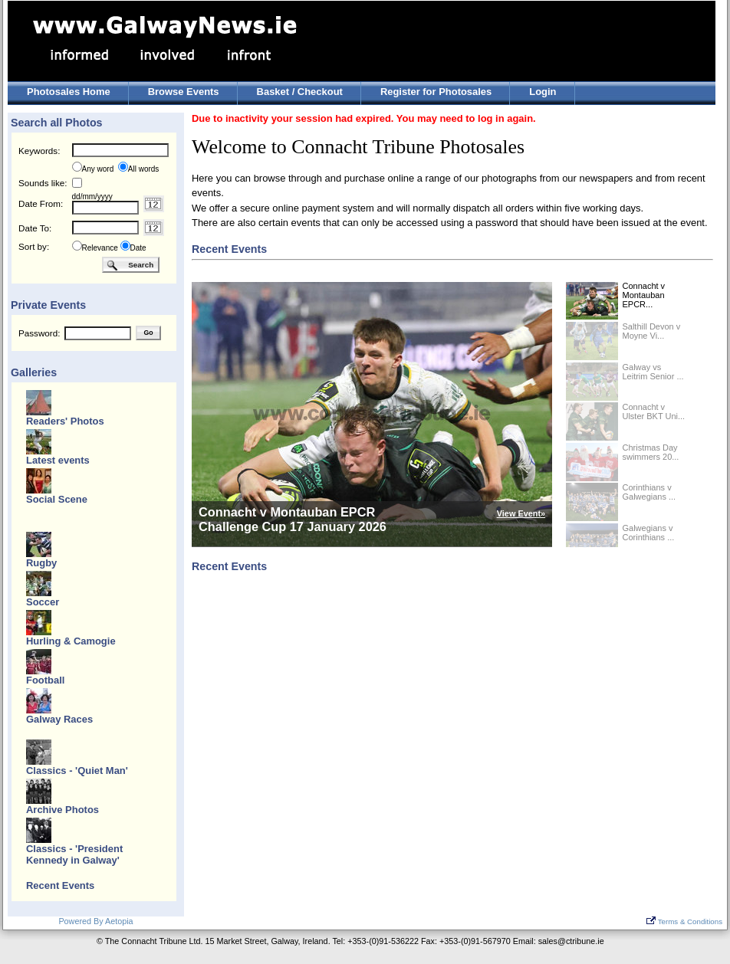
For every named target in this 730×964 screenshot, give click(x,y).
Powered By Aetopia (95, 921)
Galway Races (59, 719)
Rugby (41, 563)
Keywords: (39, 151)
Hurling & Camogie (71, 641)
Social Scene (56, 499)
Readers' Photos (65, 421)
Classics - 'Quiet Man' (77, 770)
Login (542, 91)
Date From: (40, 203)
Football (45, 680)
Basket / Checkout (300, 91)
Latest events (58, 460)
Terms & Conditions (684, 921)
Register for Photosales (436, 91)
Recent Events (60, 885)
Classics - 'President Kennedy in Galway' (74, 854)
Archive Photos (62, 809)
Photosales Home (68, 91)
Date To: (34, 228)
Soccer (42, 602)
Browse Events (183, 91)
